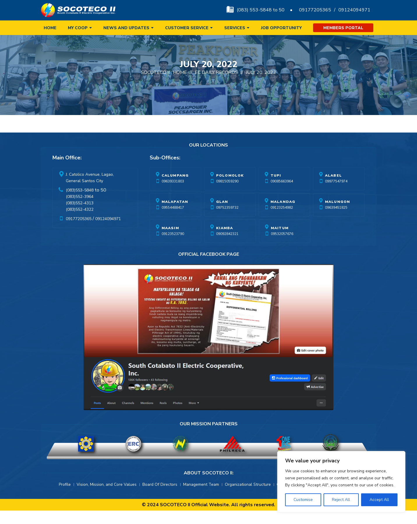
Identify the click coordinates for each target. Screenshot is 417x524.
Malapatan (175, 215)
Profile (65, 498)
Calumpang (175, 189)
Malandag (283, 215)
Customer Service (186, 28)
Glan (222, 215)
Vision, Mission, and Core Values (107, 498)
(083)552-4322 (79, 223)
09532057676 (282, 247)
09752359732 (227, 221)
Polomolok (230, 189)
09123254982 (282, 221)
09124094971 (354, 10)
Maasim (170, 241)
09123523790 (173, 247)
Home (50, 28)
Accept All (379, 499)
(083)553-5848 (79, 203)
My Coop (78, 28)
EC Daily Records (216, 86)
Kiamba (224, 241)
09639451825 (336, 221)
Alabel (333, 189)
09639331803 (173, 194)
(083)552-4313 (79, 216)
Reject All (341, 499)
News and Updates (126, 28)
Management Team (201, 498)
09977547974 (336, 194)
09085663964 (282, 194)
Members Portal (343, 28)
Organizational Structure (248, 498)
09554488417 (173, 221)
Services (234, 28)
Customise (303, 499)
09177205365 (315, 10)
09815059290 (227, 194)
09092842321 (227, 247)
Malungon (337, 215)
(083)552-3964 (79, 210)
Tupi (276, 189)
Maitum (280, 241)
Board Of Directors (159, 498)
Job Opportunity (281, 28)
